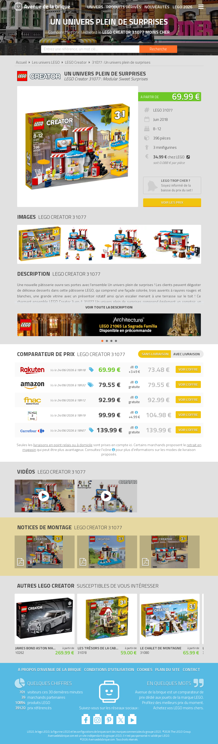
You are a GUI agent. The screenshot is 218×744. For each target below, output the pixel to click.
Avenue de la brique (42, 6)
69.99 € (186, 96)
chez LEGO (172, 157)
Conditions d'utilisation (109, 669)
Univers (95, 7)
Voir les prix (172, 202)
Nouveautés (156, 7)
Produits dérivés (123, 7)
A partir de (150, 96)
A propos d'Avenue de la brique (49, 669)
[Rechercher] (158, 49)
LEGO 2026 (182, 7)
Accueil (21, 62)
